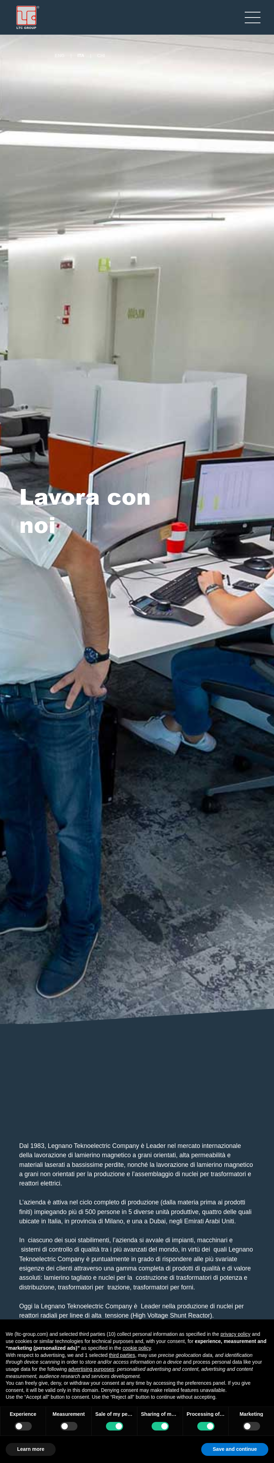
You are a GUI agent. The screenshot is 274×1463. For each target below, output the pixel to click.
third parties (122, 1355)
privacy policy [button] (235, 1334)
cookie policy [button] (137, 1348)
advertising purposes (91, 1369)
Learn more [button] (30, 1449)
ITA (81, 55)
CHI (101, 55)
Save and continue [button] (235, 1449)
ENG (60, 55)
